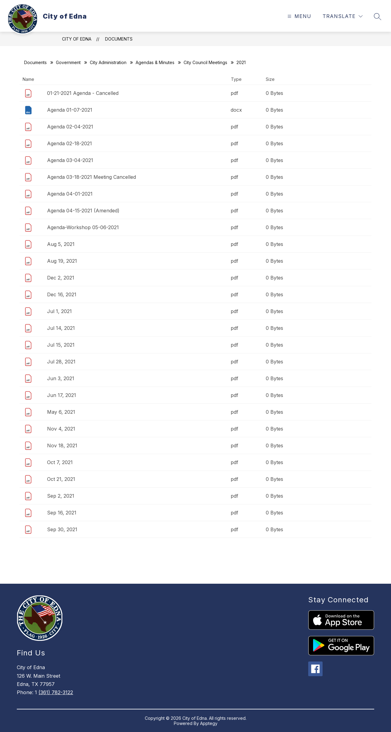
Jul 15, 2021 (61, 345)
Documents (119, 38)
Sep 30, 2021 (62, 529)
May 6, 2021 (61, 412)
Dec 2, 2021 (60, 278)
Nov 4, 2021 (61, 429)
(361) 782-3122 (55, 692)
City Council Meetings (205, 62)
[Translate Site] (342, 16)
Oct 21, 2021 (61, 479)
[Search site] (377, 16)
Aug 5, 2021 (61, 244)
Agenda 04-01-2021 (70, 194)
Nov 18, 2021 (62, 445)
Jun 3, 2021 (60, 378)
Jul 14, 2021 (61, 328)
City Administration (108, 62)
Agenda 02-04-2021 (70, 127)
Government (68, 62)
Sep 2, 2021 (60, 496)
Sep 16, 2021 (61, 513)
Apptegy (208, 723)
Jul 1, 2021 (59, 311)
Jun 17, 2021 (61, 395)
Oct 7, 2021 (60, 462)
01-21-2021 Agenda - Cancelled (83, 93)
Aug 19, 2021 (62, 261)
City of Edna (76, 38)
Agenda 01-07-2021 (69, 110)
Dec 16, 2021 (61, 294)
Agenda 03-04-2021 (70, 160)
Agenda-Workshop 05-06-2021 (83, 227)
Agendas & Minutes (155, 62)
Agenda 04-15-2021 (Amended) (83, 210)
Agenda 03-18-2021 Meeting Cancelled (91, 177)
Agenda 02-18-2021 (69, 143)
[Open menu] (298, 16)
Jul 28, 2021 (61, 362)
